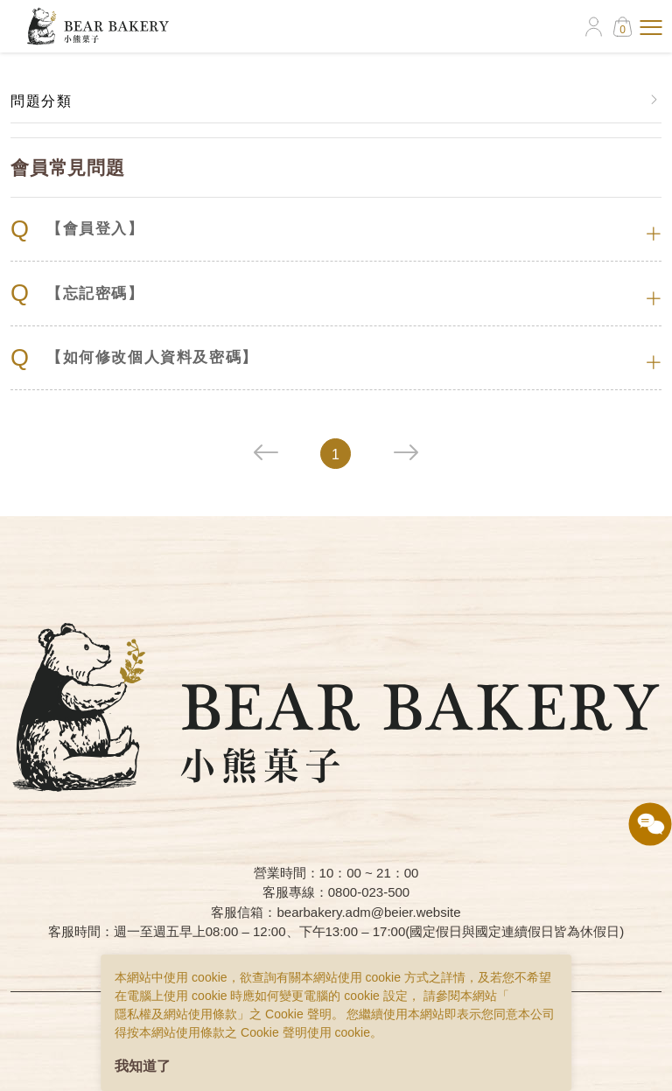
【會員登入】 (77, 230)
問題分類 (41, 101)
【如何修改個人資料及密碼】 (134, 358)
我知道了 (143, 1066)
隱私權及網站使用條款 (176, 1014)
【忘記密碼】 (77, 293)
